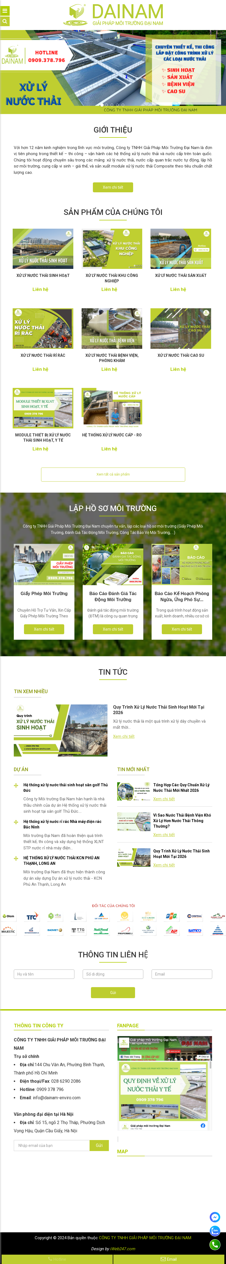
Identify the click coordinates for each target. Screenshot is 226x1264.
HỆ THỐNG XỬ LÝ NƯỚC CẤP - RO (112, 435)
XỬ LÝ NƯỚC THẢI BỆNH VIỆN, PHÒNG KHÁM (112, 358)
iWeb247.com (122, 1248)
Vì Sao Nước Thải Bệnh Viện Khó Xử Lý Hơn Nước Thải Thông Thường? (182, 820)
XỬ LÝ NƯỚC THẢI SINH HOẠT (43, 275)
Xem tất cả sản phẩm (113, 474)
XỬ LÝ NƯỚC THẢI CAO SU (181, 355)
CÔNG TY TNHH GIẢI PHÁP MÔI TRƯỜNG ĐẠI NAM (145, 1237)
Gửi (113, 992)
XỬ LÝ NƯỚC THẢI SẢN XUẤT (181, 275)
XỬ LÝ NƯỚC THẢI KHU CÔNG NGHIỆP (112, 278)
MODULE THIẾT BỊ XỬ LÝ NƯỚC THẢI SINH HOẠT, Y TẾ (43, 438)
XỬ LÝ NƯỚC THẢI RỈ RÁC (43, 355)
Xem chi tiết (113, 187)
